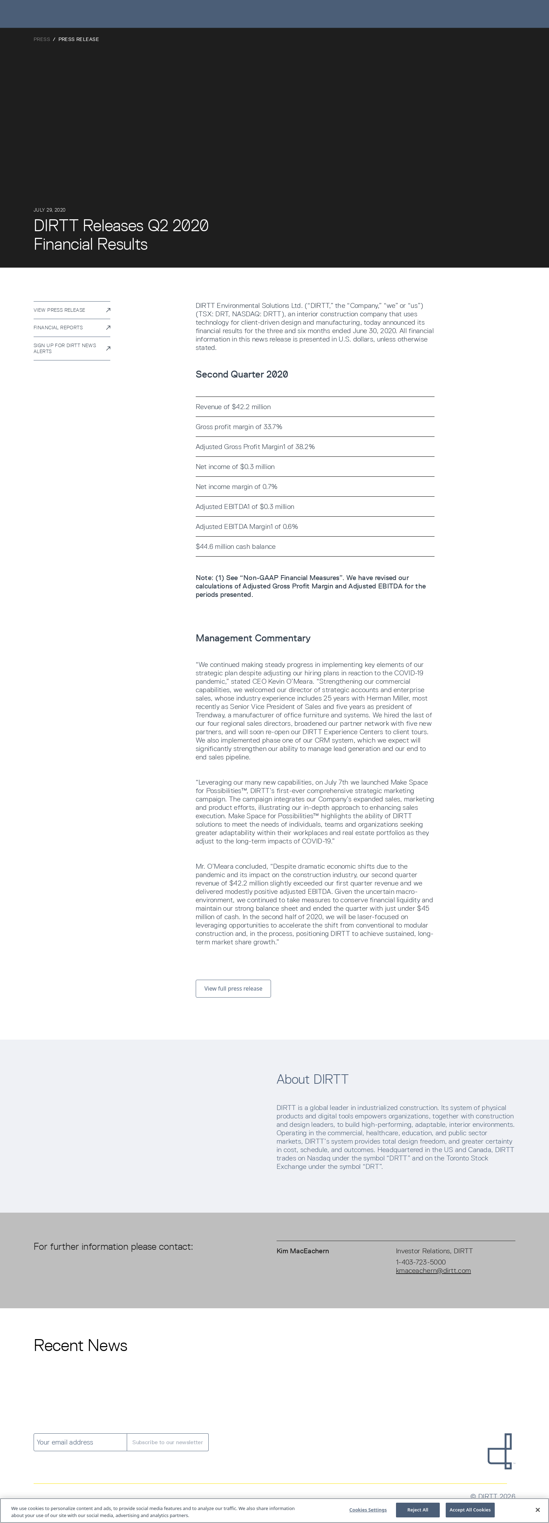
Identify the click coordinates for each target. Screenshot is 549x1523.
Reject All (418, 1511)
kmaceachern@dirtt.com (433, 1270)
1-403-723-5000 (421, 1262)
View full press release (233, 988)
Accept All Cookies (470, 1511)
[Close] (537, 1510)
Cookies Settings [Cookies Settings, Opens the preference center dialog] (368, 1511)
